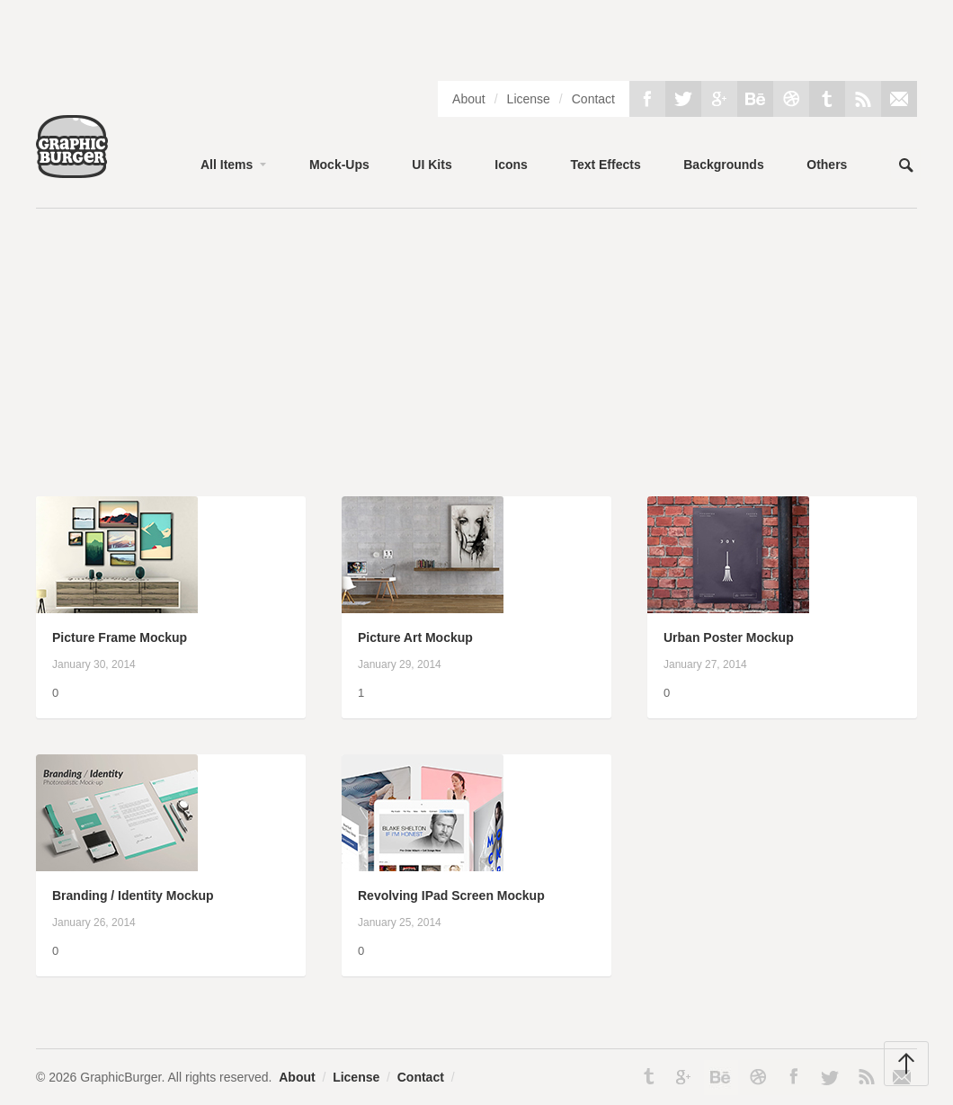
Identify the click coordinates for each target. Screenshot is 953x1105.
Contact (593, 99)
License (528, 99)
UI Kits (431, 164)
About (468, 99)
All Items (226, 164)
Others (826, 164)
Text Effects (605, 164)
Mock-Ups (339, 164)
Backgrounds (723, 164)
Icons (511, 164)
